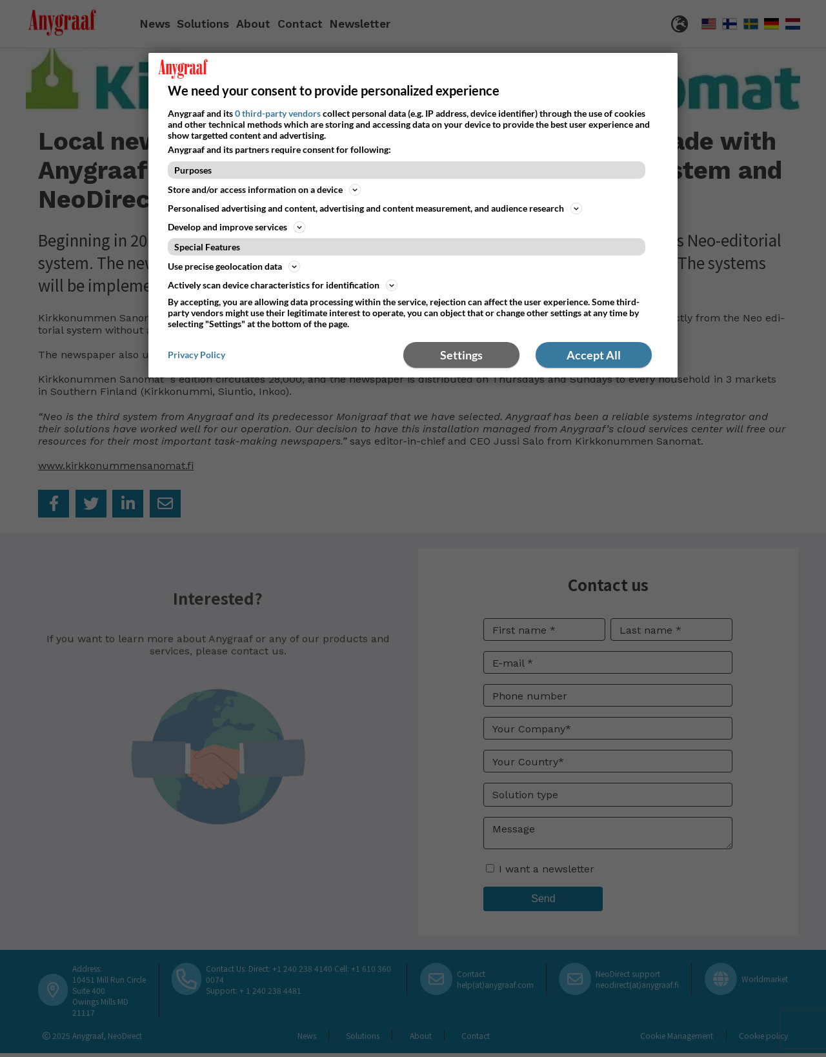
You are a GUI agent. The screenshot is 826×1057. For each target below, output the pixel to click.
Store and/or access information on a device (264, 190)
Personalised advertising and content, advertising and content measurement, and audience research (375, 208)
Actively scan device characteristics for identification (283, 285)
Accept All (594, 355)
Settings (461, 355)
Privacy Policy (196, 354)
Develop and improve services (236, 227)
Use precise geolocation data (234, 266)
